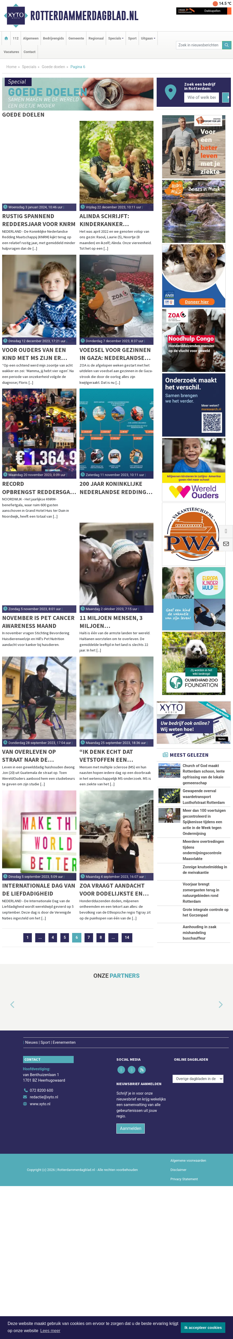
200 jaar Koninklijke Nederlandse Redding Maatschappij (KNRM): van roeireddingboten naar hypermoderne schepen (114, 488)
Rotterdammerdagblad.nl (84, 15)
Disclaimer (178, 1230)
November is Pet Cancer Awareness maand (38, 621)
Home (11, 67)
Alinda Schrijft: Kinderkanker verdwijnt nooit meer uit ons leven (114, 220)
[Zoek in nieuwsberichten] (199, 45)
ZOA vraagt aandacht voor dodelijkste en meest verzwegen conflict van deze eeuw (116, 890)
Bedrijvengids (53, 38)
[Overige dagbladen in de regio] (198, 1139)
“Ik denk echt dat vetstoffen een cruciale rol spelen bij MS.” (115, 756)
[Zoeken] (227, 45)
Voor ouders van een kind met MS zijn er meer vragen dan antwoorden (34, 354)
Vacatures (11, 52)
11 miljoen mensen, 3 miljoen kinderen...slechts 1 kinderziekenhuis (111, 622)
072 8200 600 (41, 1150)
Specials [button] (114, 38)
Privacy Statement (184, 1239)
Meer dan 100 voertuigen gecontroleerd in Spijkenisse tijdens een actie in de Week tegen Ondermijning (204, 822)
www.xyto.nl (40, 1164)
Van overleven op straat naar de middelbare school (31, 756)
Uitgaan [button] (147, 38)
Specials (29, 67)
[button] (6, 1070)
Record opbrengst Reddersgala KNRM (37, 488)
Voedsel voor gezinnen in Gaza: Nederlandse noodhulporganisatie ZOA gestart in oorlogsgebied (115, 354)
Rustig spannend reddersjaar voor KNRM (39, 220)
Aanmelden (130, 1188)
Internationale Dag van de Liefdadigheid (38, 889)
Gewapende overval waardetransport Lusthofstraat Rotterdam (204, 797)
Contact (30, 52)
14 (127, 937)
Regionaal (96, 38)
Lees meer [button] (50, 1330)
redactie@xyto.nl (44, 1157)
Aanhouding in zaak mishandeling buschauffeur (199, 985)
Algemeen (30, 38)
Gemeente (76, 38)
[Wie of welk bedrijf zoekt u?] (201, 98)
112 (16, 38)
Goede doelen (53, 67)
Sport (132, 38)
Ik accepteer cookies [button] (203, 1327)
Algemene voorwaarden (188, 1220)
